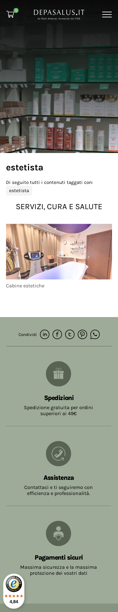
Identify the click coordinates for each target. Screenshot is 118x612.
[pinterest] (82, 335)
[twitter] (70, 335)
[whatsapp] (95, 335)
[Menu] (106, 14)
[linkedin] (44, 335)
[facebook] (57, 335)
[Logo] (59, 14)
